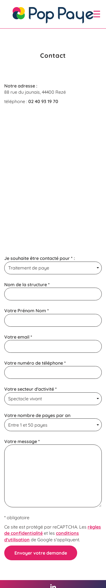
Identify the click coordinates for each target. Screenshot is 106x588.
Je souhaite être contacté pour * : (53, 264)
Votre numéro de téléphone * (53, 369)
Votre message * (53, 473)
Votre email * (53, 343)
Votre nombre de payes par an (53, 421)
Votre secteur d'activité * (53, 395)
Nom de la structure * (53, 291)
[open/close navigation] (96, 14)
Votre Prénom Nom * (53, 317)
